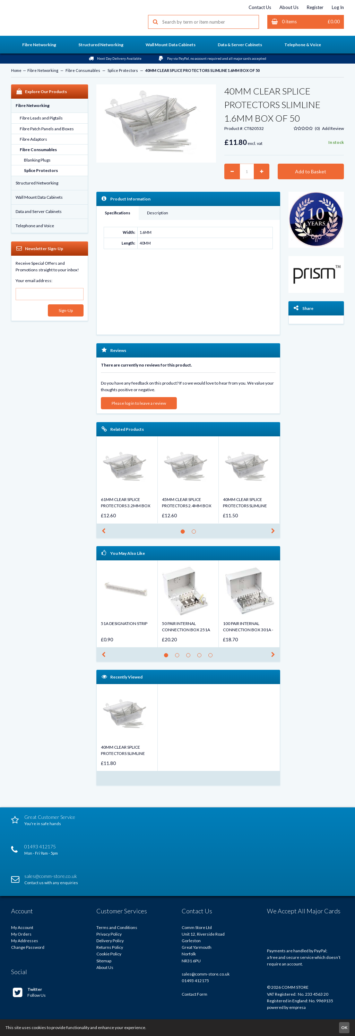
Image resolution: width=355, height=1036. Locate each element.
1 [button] (184, 533)
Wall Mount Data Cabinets (39, 197)
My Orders (21, 934)
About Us (288, 7)
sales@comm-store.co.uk (206, 974)
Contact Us (260, 7)
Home (16, 70)
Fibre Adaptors (33, 139)
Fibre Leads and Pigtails (41, 118)
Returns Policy (109, 947)
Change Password (27, 947)
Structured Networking (37, 183)
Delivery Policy (110, 940)
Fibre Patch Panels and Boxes (47, 128)
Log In (338, 7)
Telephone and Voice (35, 225)
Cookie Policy (108, 953)
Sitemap (103, 960)
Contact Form (194, 994)
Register (315, 7)
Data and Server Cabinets (39, 211)
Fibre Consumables (83, 70)
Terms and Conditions (116, 927)
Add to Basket (310, 171)
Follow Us (29, 992)
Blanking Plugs (37, 160)
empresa (297, 1007)
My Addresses (24, 940)
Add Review (333, 128)
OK (344, 1027)
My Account (22, 927)
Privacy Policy (109, 934)
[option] (127, 479)
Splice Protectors (122, 70)
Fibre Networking (42, 70)
